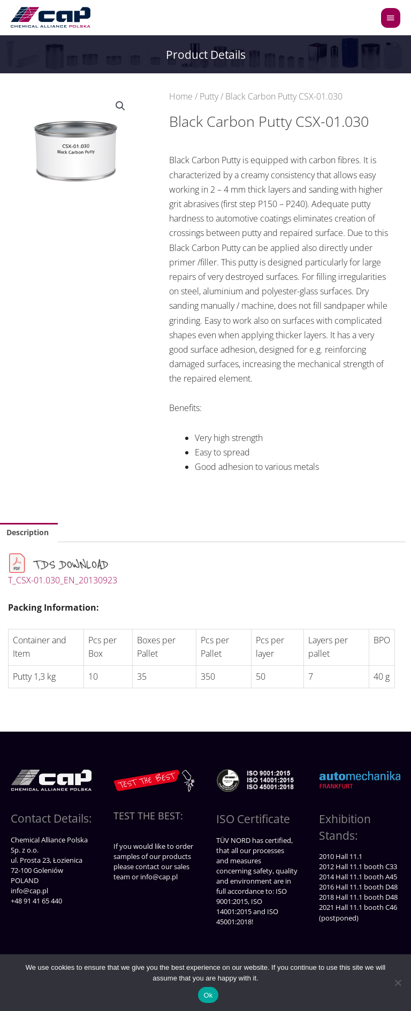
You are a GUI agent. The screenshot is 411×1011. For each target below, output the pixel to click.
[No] (397, 982)
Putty (209, 96)
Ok (207, 995)
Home (181, 96)
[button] (120, 106)
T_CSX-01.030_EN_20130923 (62, 580)
